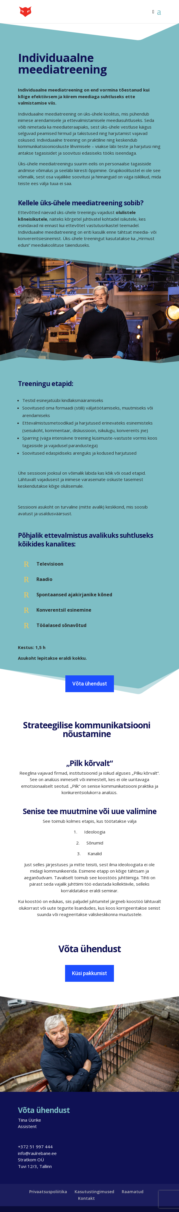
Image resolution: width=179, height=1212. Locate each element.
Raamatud (132, 1191)
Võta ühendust (89, 684)
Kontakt (86, 1198)
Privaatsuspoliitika (48, 1191)
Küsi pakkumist (89, 973)
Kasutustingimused (94, 1191)
